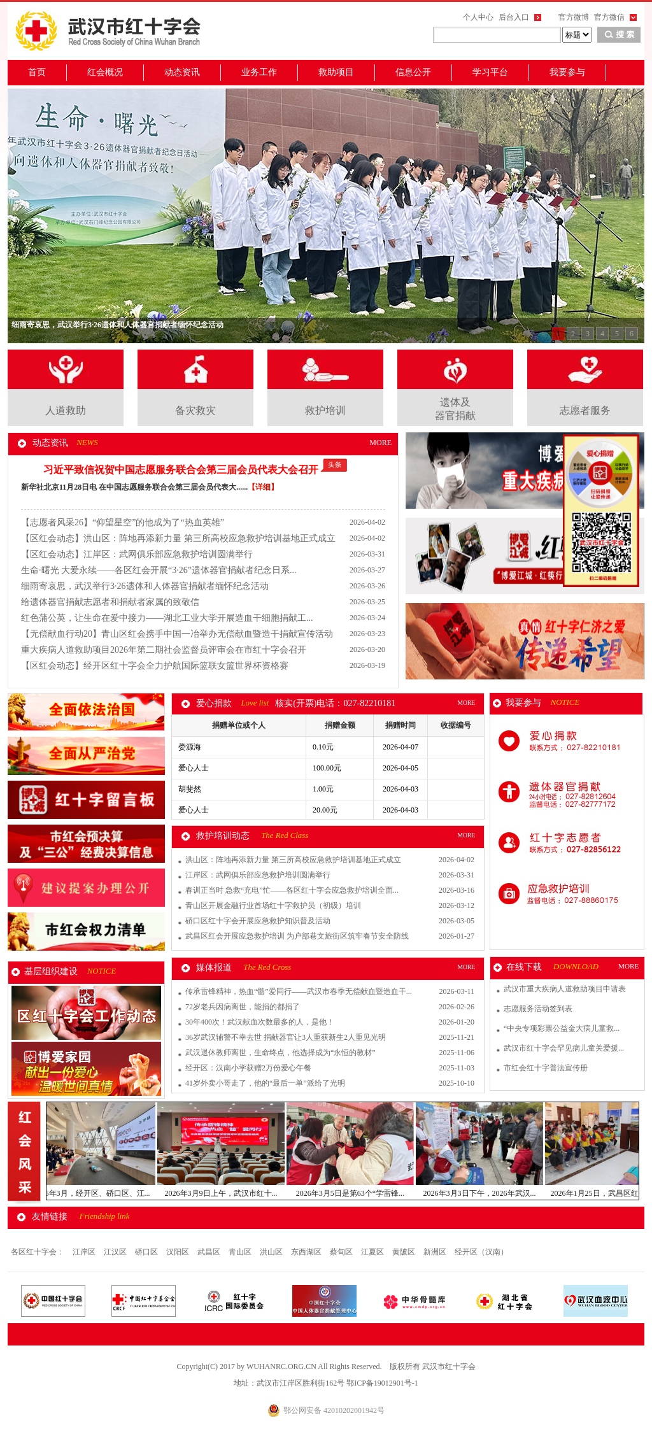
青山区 (241, 1251)
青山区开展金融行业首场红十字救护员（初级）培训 (273, 905)
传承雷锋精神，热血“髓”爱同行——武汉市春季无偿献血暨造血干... (298, 991)
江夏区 (373, 1251)
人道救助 (65, 410)
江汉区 (116, 1251)
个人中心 (478, 17)
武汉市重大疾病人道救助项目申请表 (565, 988)
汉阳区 (178, 1251)
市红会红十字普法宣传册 (546, 1067)
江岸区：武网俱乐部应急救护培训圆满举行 (257, 874)
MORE (380, 442)
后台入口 (514, 17)
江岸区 (85, 1251)
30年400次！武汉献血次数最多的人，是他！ (259, 1022)
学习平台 (490, 72)
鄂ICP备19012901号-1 (382, 1383)
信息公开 (413, 72)
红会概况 (105, 72)
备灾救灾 (195, 410)
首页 (37, 72)
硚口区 (147, 1251)
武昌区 (209, 1251)
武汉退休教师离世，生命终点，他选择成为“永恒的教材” (280, 1052)
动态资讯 (182, 72)
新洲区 (435, 1251)
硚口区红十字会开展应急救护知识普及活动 (257, 920)
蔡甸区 (342, 1251)
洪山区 (272, 1251)
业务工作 (259, 72)
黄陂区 (404, 1251)
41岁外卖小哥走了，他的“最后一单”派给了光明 (265, 1083)
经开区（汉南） (481, 1251)
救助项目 (336, 72)
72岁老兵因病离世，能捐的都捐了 (242, 1006)
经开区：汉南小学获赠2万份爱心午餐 (248, 1067)
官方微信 (609, 17)
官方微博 (573, 17)
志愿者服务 (585, 410)
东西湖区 (307, 1251)
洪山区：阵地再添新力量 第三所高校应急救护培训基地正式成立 (293, 859)
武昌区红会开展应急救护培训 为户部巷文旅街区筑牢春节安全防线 (297, 936)
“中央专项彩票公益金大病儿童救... (562, 1028)
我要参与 (567, 72)
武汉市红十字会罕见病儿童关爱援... (564, 1048)
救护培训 (325, 410)
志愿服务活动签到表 (538, 1008)
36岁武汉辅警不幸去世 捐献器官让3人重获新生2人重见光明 (285, 1037)
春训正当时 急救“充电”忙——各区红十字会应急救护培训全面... (292, 890)
